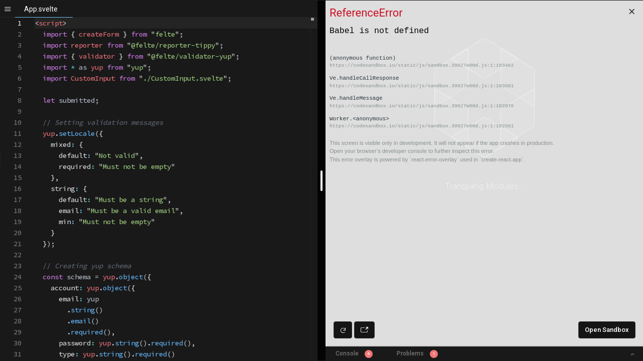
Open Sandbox (607, 329)
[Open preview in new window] (364, 329)
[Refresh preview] (343, 329)
